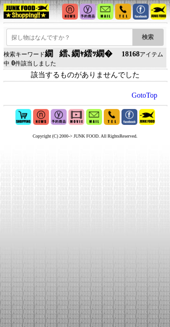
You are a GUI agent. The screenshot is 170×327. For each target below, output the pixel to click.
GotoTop (144, 95)
